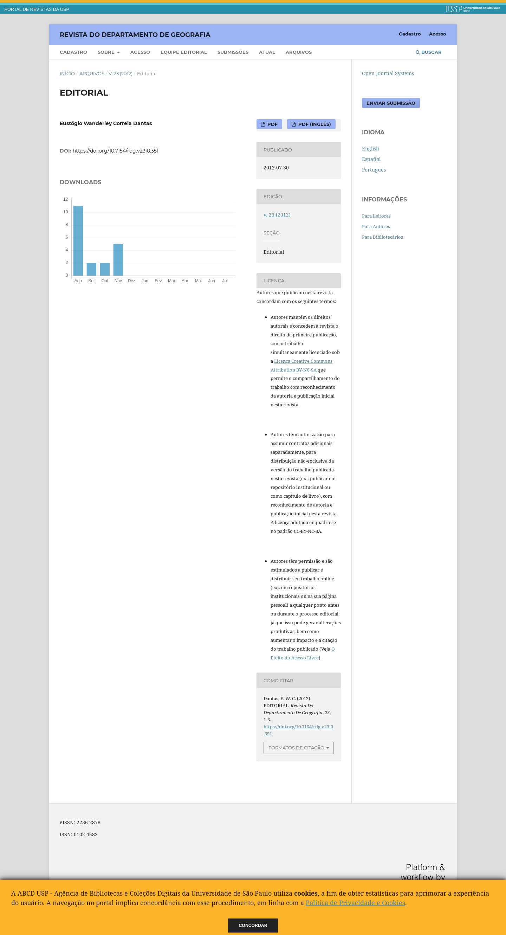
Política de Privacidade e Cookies (355, 902)
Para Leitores (376, 216)
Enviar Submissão (390, 103)
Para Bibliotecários (382, 237)
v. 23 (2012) (120, 73)
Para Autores (376, 226)
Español (371, 159)
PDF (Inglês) (314, 124)
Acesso (140, 52)
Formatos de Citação (296, 747)
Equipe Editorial (184, 52)
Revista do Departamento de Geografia (135, 34)
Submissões (233, 52)
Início (67, 73)
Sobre (107, 52)
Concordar (253, 925)
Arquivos (299, 52)
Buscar (429, 52)
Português (374, 169)
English (370, 148)
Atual (267, 52)
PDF (272, 124)
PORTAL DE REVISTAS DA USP (37, 9)
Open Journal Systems (388, 73)
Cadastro (73, 52)
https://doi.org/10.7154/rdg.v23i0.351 (115, 151)
